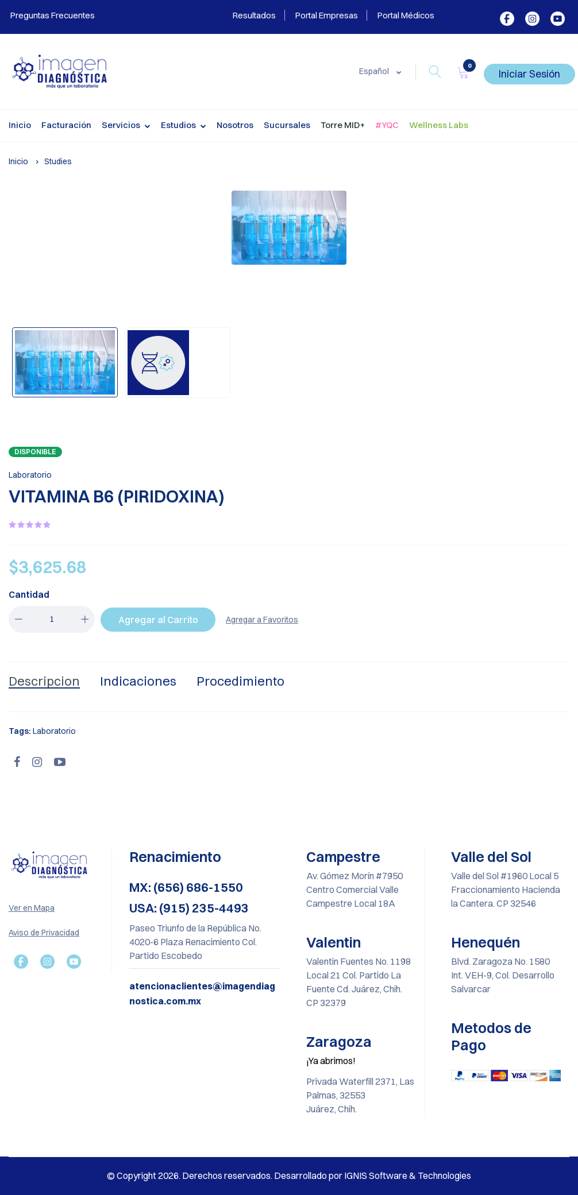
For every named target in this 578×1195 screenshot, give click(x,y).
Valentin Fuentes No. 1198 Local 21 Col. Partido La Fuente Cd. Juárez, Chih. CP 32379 (358, 982)
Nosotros (235, 124)
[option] (289, 228)
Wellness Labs (438, 124)
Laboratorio (30, 475)
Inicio (20, 124)
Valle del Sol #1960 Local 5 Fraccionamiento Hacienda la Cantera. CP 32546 (505, 889)
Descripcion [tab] (44, 681)
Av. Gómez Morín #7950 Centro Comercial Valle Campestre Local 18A (354, 889)
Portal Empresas (326, 15)
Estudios (183, 126)
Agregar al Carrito (158, 619)
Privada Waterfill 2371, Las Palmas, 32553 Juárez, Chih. (360, 1095)
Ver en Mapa (32, 908)
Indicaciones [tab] (138, 681)
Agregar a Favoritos (262, 619)
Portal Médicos (405, 15)
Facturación (66, 124)
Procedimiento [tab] (240, 681)
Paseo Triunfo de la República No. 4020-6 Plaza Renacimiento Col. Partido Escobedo (195, 941)
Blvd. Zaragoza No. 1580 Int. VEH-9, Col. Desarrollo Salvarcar (502, 975)
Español (375, 71)
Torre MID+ (343, 124)
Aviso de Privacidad (44, 932)
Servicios (126, 126)
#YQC (387, 124)
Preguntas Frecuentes (52, 15)
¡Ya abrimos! (331, 1060)
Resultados (254, 15)
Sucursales (287, 124)
